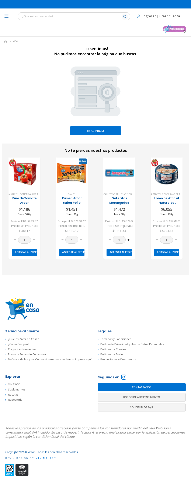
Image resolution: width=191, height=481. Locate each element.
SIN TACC (14, 384)
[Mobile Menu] (7, 16)
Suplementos (16, 389)
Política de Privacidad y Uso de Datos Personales (132, 344)
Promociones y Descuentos (118, 359)
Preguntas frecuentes (22, 349)
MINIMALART (45, 458)
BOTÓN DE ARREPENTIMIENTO (141, 397)
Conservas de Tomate (32, 194)
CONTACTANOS (142, 387)
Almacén (13, 194)
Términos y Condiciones (115, 339)
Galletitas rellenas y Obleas (119, 194)
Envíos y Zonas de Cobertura (27, 354)
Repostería (15, 400)
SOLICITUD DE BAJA (141, 407)
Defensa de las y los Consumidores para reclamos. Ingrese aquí (49, 359)
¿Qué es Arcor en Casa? (23, 339)
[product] (24, 173)
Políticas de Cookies (113, 349)
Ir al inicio (95, 131)
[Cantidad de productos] (24, 240)
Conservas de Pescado (175, 194)
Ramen (72, 194)
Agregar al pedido (26, 252)
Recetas (13, 394)
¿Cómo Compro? (18, 344)
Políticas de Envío (111, 354)
